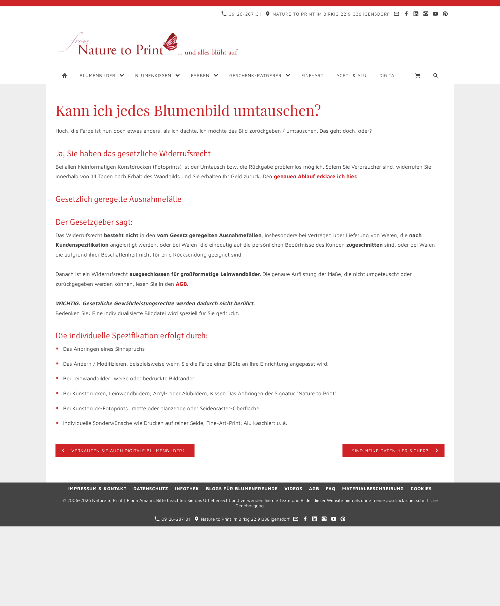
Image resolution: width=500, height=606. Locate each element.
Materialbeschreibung (373, 488)
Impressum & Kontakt (97, 488)
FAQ (330, 488)
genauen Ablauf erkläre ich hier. (315, 176)
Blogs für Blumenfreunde (242, 488)
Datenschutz (150, 488)
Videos (293, 488)
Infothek (187, 488)
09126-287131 (241, 14)
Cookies (421, 488)
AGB (181, 284)
